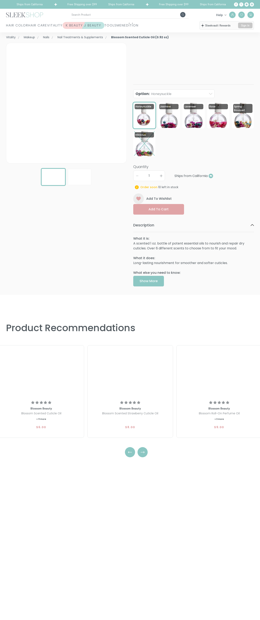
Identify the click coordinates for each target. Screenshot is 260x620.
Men (171, 27)
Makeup (29, 37)
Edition (193, 27)
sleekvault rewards (219, 26)
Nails (46, 37)
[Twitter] (241, 4)
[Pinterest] (252, 4)
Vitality (74, 27)
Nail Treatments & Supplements (80, 37)
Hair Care (43, 28)
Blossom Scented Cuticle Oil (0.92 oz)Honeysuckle (190, 55)
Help (219, 15)
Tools (150, 27)
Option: (153, 106)
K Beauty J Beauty (107, 28)
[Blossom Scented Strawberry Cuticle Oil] (130, 372)
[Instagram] (247, 4)
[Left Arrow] (130, 452)
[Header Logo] (24, 14)
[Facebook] (236, 4)
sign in (245, 28)
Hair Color (12, 28)
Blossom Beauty (146, 45)
